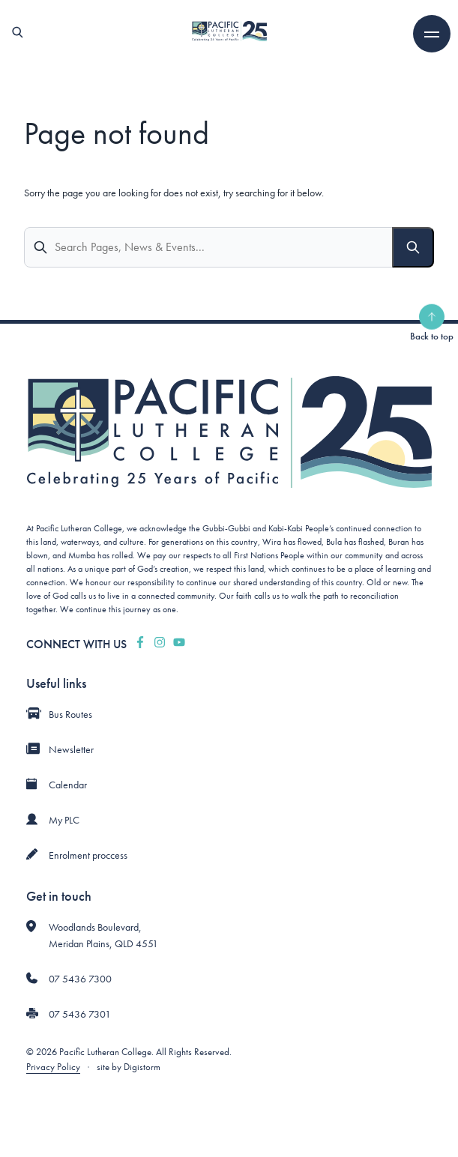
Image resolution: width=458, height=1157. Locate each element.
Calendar (68, 784)
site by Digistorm (128, 1066)
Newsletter (71, 749)
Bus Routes (70, 714)
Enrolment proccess (88, 855)
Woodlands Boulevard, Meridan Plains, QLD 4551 (103, 935)
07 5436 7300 (80, 978)
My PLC (64, 820)
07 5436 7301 (80, 1014)
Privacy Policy (53, 1066)
